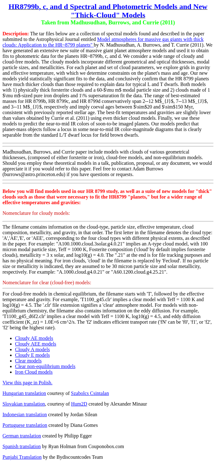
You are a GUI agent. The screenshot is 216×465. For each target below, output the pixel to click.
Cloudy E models (32, 355)
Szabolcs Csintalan (90, 393)
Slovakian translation (24, 404)
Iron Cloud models (34, 372)
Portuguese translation (25, 425)
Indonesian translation (25, 414)
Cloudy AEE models (35, 343)
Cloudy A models (32, 349)
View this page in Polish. (27, 382)
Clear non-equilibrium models (45, 366)
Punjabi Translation (22, 457)
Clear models (28, 360)
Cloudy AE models (34, 338)
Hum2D (79, 404)
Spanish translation (22, 446)
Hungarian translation (24, 393)
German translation (22, 435)
